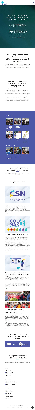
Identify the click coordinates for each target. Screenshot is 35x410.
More (6, 213)
